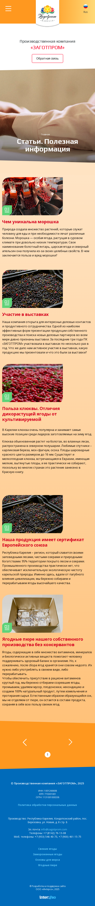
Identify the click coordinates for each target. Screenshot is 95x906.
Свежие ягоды (47, 849)
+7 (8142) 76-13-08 (54, 833)
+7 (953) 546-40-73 (46, 836)
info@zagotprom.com (54, 829)
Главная (45, 134)
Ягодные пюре (47, 865)
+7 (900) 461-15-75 (70, 836)
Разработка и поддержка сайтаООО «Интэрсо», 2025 (49, 888)
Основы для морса (47, 859)
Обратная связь (47, 58)
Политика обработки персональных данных (47, 805)
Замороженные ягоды (47, 854)
